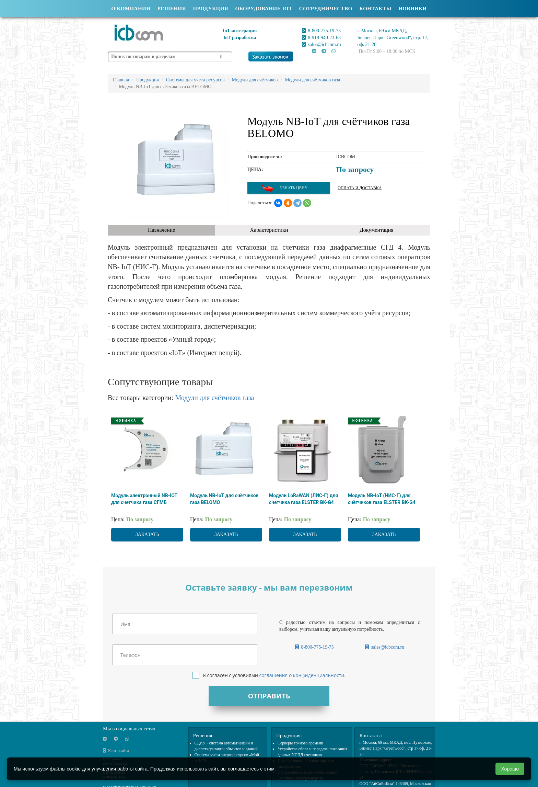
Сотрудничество (325, 8)
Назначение (161, 230)
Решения (171, 8)
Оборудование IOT (263, 8)
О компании (130, 8)
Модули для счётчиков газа (214, 397)
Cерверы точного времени (300, 743)
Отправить (269, 695)
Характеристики (269, 230)
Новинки (412, 8)
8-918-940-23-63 (321, 37)
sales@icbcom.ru (321, 44)
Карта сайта (116, 750)
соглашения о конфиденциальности (301, 675)
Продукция (210, 8)
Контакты (375, 8)
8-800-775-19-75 (321, 30)
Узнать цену (284, 188)
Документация (377, 230)
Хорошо (510, 769)
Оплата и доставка (360, 187)
